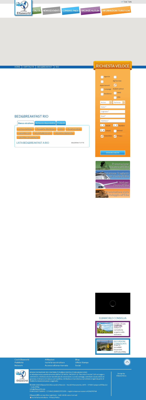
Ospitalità (29, 67)
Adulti (108, 126)
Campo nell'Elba (45, 129)
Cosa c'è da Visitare (119, 325)
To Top (127, 362)
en (130, 2)
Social (78, 365)
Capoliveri (74, 129)
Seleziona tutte (77, 143)
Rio (61, 129)
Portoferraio (42, 133)
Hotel (119, 92)
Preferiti (61, 123)
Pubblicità (19, 362)
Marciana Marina (28, 137)
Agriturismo (117, 81)
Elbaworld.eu (121, 376)
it (122, 2)
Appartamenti (105, 85)
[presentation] (115, 143)
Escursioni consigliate (120, 342)
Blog (77, 359)
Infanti (108, 131)
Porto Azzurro (64, 133)
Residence (107, 94)
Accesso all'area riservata (56, 365)
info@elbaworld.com (37, 389)
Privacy (119, 136)
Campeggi (107, 89)
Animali (120, 130)
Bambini (122, 126)
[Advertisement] (52, 92)
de (126, 2)
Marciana (24, 133)
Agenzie (107, 76)
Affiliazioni (49, 359)
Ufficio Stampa (81, 362)
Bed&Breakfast (44, 67)
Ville (118, 97)
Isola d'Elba (25, 129)
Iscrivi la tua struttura (55, 362)
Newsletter (108, 136)
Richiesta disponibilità (45, 123)
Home (17, 67)
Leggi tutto (54, 381)
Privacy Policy (54, 397)
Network (19, 365)
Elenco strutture (25, 123)
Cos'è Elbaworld (22, 359)
